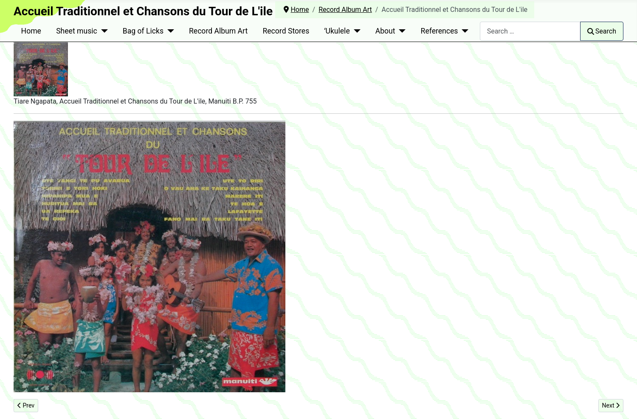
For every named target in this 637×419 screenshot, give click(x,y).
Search (601, 31)
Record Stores (285, 31)
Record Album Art (218, 31)
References (439, 31)
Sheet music (76, 31)
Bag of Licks (143, 31)
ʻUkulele (337, 31)
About (385, 31)
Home (31, 31)
